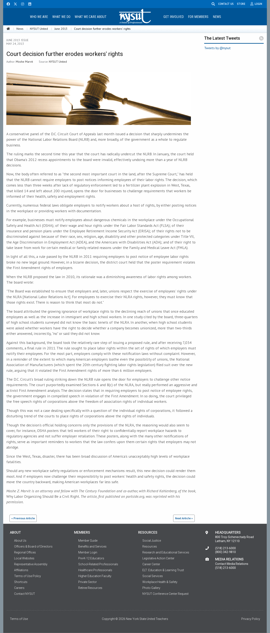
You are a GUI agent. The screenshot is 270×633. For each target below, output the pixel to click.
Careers (19, 588)
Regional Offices (25, 552)
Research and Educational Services (165, 552)
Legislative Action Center (158, 558)
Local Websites (24, 558)
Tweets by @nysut (217, 48)
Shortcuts (20, 582)
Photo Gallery (151, 588)
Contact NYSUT (24, 593)
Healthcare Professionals (95, 570)
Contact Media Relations (231, 563)
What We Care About (91, 17)
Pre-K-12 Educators (91, 558)
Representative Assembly (30, 564)
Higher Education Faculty (94, 576)
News (217, 17)
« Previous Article (23, 518)
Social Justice (151, 540)
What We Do (61, 17)
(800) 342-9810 (225, 552)
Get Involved (173, 17)
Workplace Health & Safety (159, 582)
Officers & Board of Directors (33, 546)
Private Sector (87, 582)
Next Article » (184, 518)
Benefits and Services (92, 546)
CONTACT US (228, 3)
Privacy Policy (250, 619)
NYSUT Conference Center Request (165, 593)
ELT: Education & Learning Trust (163, 570)
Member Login (87, 552)
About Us (20, 540)
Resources (149, 546)
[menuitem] (39, 16)
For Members (198, 17)
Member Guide (87, 540)
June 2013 (61, 29)
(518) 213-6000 (225, 548)
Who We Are (39, 17)
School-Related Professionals (98, 564)
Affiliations (21, 570)
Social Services (152, 576)
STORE (243, 3)
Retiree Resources (90, 588)
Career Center (151, 564)
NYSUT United (39, 29)
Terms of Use (19, 619)
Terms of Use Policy (27, 576)
